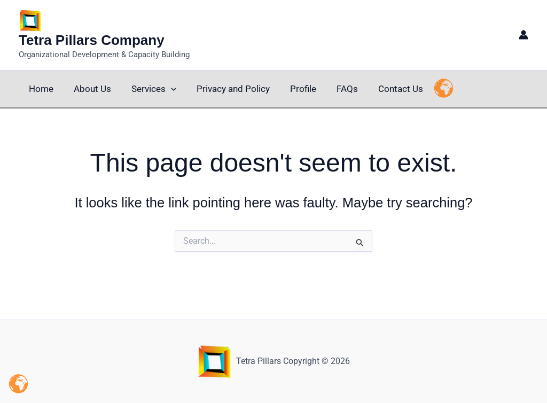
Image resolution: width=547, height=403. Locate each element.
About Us (89, 88)
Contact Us (386, 88)
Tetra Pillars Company (92, 40)
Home (40, 88)
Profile (293, 88)
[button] (165, 89)
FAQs (335, 88)
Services (148, 89)
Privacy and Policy (225, 88)
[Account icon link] (523, 35)
